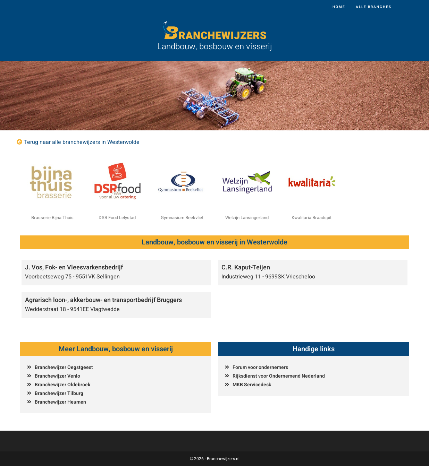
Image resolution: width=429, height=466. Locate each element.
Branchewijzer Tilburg (59, 393)
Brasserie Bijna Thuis (52, 217)
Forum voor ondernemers (260, 367)
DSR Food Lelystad (117, 217)
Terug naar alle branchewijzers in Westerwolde (82, 142)
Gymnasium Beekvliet (182, 217)
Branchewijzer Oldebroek (62, 384)
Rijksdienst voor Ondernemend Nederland (279, 376)
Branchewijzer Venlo (57, 376)
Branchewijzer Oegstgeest (64, 367)
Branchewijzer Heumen (60, 402)
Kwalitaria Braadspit (311, 217)
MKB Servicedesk (252, 384)
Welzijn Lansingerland (247, 217)
